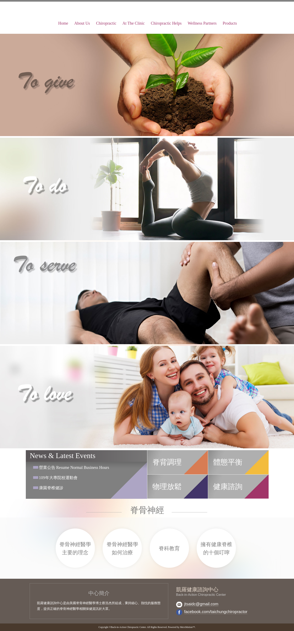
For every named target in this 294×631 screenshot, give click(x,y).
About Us (82, 23)
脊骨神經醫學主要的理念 (75, 548)
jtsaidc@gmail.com (201, 604)
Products (230, 23)
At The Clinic (134, 23)
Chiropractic (106, 23)
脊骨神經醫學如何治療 (122, 548)
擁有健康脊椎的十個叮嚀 (216, 548)
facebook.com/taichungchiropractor (215, 611)
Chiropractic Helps (166, 23)
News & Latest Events (62, 456)
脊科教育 (169, 548)
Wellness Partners (202, 23)
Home (63, 23)
